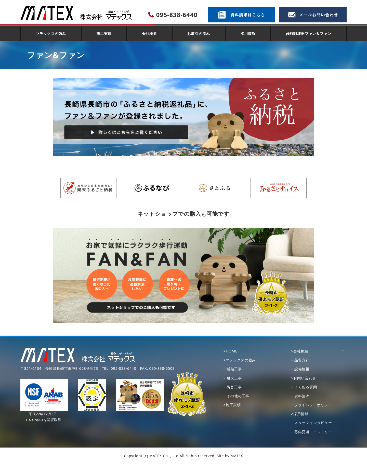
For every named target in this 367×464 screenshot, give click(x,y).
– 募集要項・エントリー (311, 431)
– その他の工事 (236, 395)
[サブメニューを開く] (343, 351)
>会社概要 (299, 351)
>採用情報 (299, 413)
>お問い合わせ (303, 378)
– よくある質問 (304, 387)
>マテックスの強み (240, 360)
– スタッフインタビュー (311, 422)
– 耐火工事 (233, 378)
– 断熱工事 (233, 368)
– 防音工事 (233, 387)
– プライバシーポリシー (311, 404)
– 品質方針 (300, 360)
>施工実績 (232, 404)
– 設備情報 (300, 368)
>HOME (231, 351)
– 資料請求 (300, 395)
